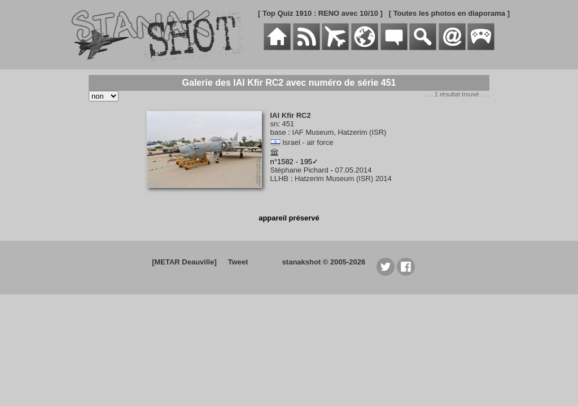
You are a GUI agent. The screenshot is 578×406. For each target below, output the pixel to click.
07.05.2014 (353, 170)
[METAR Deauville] (184, 262)
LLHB (279, 178)
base (278, 132)
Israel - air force (307, 142)
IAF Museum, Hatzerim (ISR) (339, 132)
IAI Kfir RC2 (290, 115)
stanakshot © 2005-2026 (324, 262)
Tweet (238, 262)
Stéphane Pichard (299, 170)
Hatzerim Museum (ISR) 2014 (343, 178)
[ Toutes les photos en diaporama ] (449, 13)
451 (288, 124)
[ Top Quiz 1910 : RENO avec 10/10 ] (320, 13)
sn (274, 124)
